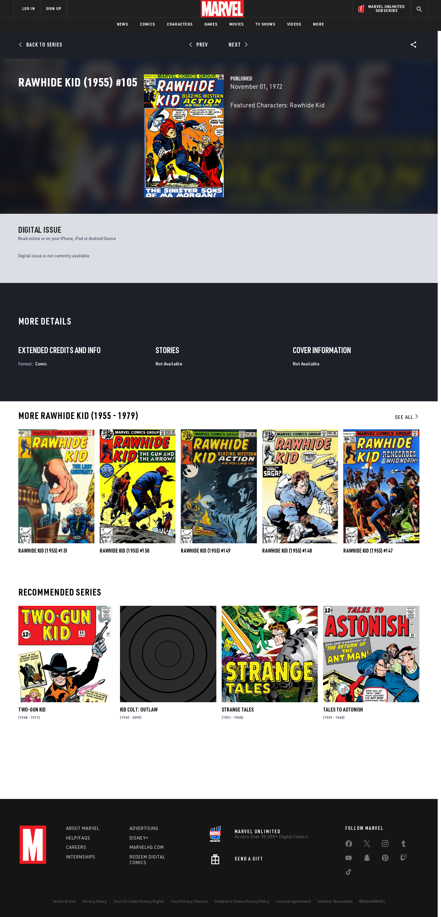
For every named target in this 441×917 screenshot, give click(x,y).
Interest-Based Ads (335, 901)
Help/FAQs (78, 838)
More (318, 24)
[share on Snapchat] (367, 859)
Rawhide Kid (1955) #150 (124, 606)
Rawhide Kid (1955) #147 (368, 606)
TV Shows (265, 24)
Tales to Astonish (343, 765)
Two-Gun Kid (32, 765)
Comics (147, 24)
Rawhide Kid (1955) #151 (43, 606)
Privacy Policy (94, 901)
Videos (294, 24)
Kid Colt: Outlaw (139, 765)
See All (407, 472)
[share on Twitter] (367, 845)
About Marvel (82, 828)
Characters (179, 24)
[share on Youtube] (348, 859)
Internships (80, 856)
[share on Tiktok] (348, 873)
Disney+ (139, 838)
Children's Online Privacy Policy (242, 901)
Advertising (144, 828)
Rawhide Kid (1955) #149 (205, 606)
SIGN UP (53, 8)
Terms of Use (64, 901)
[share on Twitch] (403, 859)
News (122, 24)
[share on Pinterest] (385, 859)
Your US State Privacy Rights (138, 901)
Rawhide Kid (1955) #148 (287, 606)
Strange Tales (238, 765)
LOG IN (28, 8)
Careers (76, 847)
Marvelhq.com (147, 847)
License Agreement (293, 901)
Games (210, 24)
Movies (236, 24)
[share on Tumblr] (403, 845)
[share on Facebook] (348, 845)
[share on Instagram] (385, 845)
